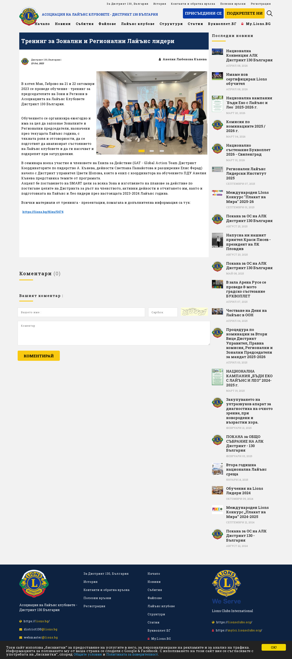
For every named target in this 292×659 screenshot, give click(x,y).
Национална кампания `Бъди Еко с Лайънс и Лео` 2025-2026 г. (249, 102)
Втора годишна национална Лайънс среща (246, 469)
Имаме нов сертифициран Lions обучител (246, 79)
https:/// (34, 621)
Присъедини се (203, 13)
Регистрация (261, 3)
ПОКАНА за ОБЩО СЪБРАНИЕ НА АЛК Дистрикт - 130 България (245, 443)
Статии (195, 24)
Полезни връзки (233, 3)
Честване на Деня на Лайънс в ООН (246, 312)
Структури (171, 24)
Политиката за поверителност (132, 654)
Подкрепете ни (245, 13)
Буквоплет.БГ (222, 24)
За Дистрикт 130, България (127, 3)
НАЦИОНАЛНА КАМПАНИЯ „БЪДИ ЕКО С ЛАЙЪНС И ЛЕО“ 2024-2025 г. (249, 378)
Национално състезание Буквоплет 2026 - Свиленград (248, 150)
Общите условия (88, 654)
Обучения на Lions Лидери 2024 (244, 490)
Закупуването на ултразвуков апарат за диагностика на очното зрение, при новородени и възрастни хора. (249, 410)
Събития (85, 24)
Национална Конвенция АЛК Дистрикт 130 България (249, 55)
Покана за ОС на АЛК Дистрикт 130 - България (246, 535)
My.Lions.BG (256, 24)
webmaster (38, 637)
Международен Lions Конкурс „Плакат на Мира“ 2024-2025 (247, 512)
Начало (42, 24)
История (159, 3)
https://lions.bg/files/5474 (43, 212)
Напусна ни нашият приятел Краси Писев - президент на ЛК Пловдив (248, 242)
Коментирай (39, 356)
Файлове (107, 24)
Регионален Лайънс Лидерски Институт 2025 (246, 173)
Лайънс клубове (138, 24)
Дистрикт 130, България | (46, 59)
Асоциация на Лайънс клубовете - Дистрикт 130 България (114, 14)
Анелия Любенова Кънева (181, 59)
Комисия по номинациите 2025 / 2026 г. (245, 126)
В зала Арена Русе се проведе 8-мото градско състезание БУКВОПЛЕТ (246, 289)
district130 (38, 629)
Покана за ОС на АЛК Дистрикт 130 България (249, 218)
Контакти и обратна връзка (193, 3)
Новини (63, 24)
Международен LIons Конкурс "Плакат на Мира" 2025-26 (247, 197)
